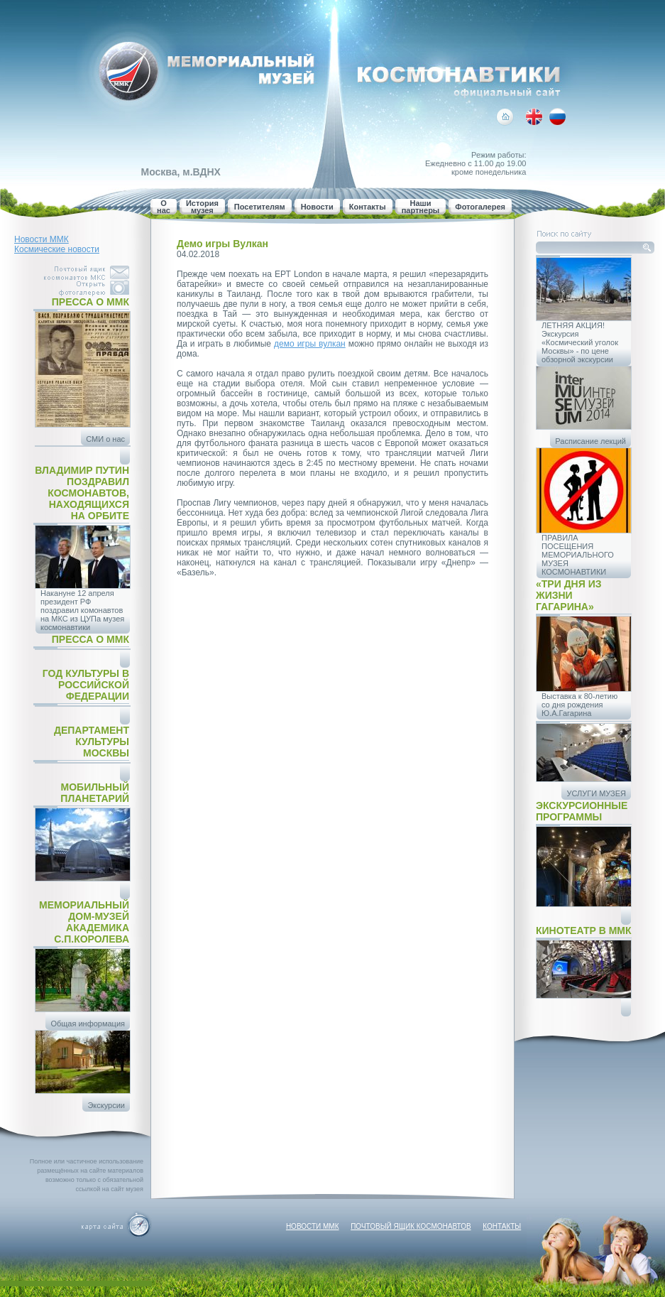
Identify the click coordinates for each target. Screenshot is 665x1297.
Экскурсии (106, 1105)
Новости (317, 206)
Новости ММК (41, 239)
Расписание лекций (590, 441)
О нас (163, 207)
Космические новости (56, 249)
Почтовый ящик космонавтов (411, 1226)
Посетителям (259, 206)
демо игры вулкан (310, 344)
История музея (202, 207)
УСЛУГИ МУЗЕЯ (596, 793)
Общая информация (87, 1023)
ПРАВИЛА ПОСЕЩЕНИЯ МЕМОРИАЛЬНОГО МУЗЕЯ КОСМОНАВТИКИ (578, 554)
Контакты (367, 206)
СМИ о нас (105, 439)
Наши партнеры (421, 207)
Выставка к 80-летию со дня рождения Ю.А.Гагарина (579, 704)
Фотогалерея (480, 206)
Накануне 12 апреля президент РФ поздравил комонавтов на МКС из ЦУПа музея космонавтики (82, 610)
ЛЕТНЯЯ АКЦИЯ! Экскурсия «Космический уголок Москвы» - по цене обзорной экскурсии (580, 342)
